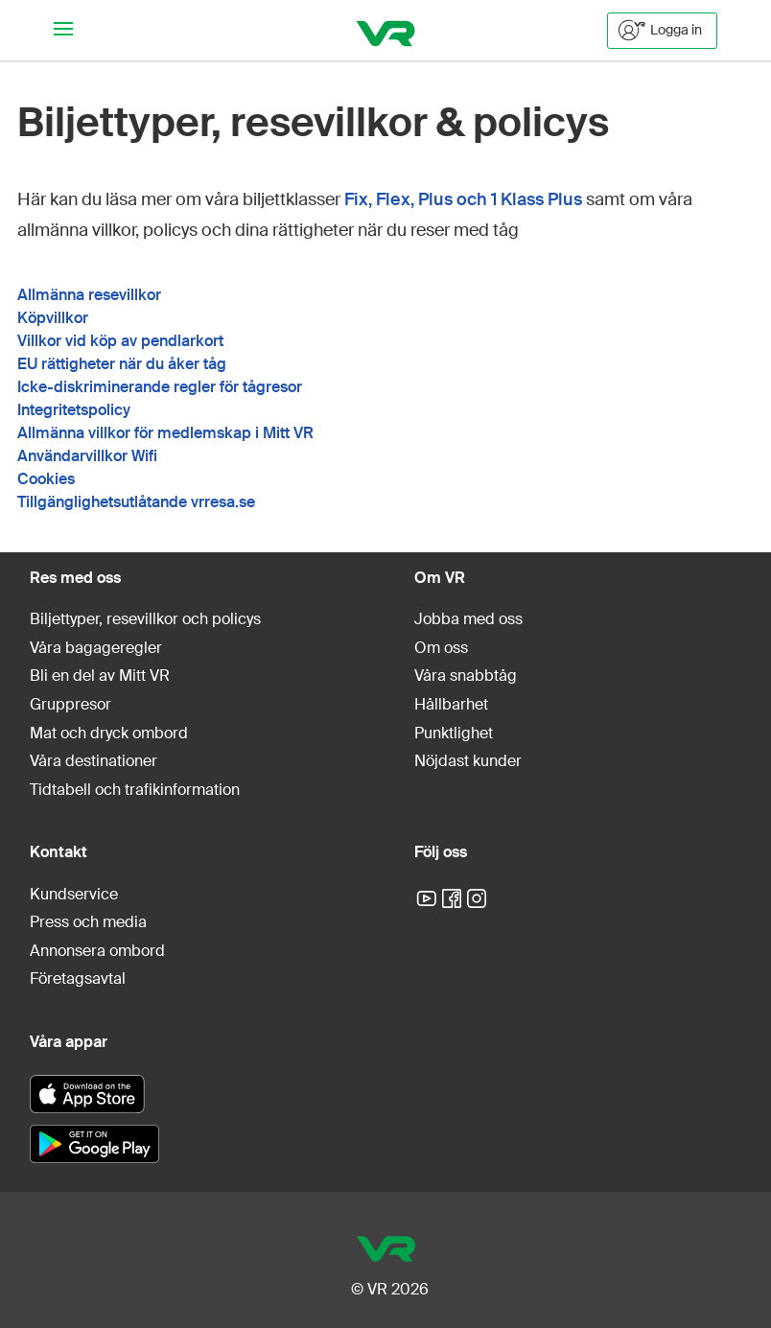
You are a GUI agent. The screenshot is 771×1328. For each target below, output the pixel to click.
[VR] (386, 30)
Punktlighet (453, 733)
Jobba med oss (468, 619)
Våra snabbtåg (465, 675)
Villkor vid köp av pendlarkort (120, 341)
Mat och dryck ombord (109, 733)
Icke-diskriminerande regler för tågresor (159, 387)
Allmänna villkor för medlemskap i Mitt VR (165, 433)
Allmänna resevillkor (89, 295)
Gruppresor (70, 704)
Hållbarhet (451, 704)
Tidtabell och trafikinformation (135, 790)
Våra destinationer (93, 761)
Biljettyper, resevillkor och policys (145, 619)
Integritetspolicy (73, 410)
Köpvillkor (52, 318)
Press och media (88, 922)
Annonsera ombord (97, 951)
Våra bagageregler (96, 648)
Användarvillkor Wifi (87, 456)
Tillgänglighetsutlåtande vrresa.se (136, 502)
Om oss (441, 648)
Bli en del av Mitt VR (100, 675)
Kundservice (74, 894)
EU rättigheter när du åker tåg (121, 364)
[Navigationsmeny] (63, 30)
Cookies (46, 479)
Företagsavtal (78, 978)
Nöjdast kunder (468, 761)
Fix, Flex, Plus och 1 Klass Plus (463, 199)
